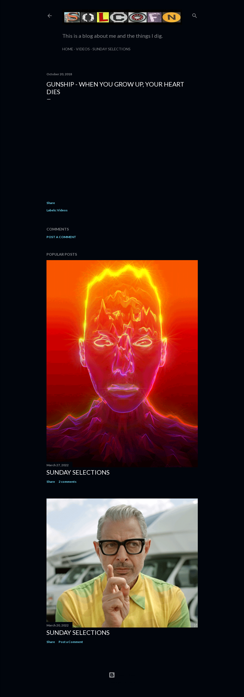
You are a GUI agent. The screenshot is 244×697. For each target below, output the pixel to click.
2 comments (67, 482)
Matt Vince (129, 682)
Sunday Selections (111, 49)
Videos (83, 49)
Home (67, 49)
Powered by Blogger (122, 675)
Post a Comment (61, 237)
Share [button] (50, 203)
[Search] (194, 14)
